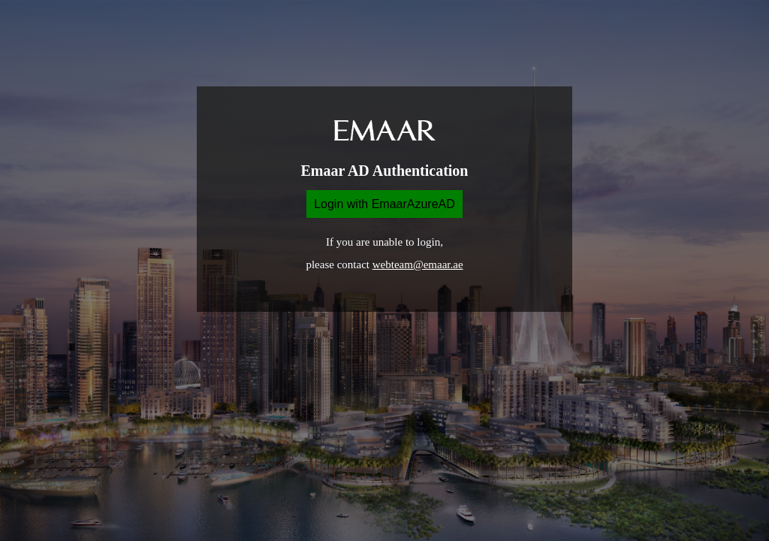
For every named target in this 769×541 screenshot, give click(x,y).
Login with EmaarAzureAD (384, 204)
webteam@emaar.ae (417, 264)
